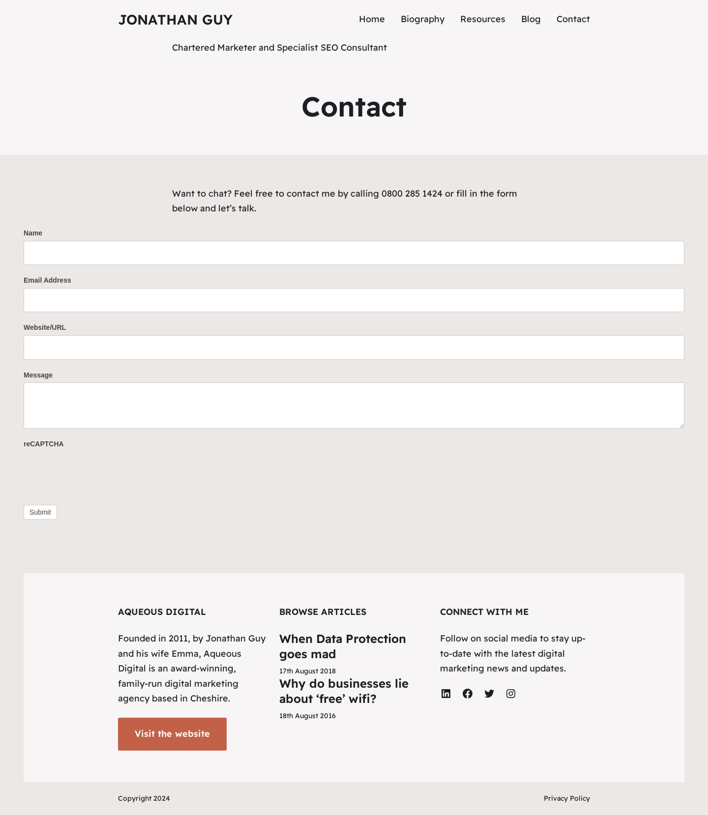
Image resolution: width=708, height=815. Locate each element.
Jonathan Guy (175, 19)
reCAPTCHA (44, 444)
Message (38, 375)
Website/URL (45, 327)
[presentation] (98, 471)
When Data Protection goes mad (342, 646)
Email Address (47, 280)
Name (33, 233)
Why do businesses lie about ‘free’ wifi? (344, 691)
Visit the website (172, 733)
